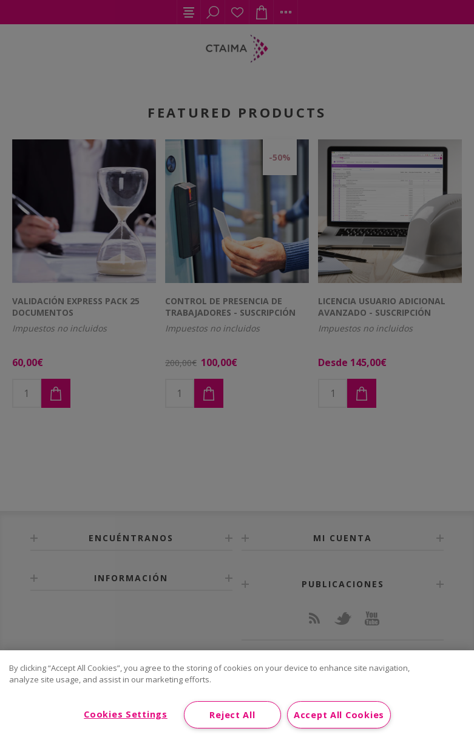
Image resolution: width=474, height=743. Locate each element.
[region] (237, 696)
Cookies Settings (126, 714)
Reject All (232, 715)
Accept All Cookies (339, 715)
